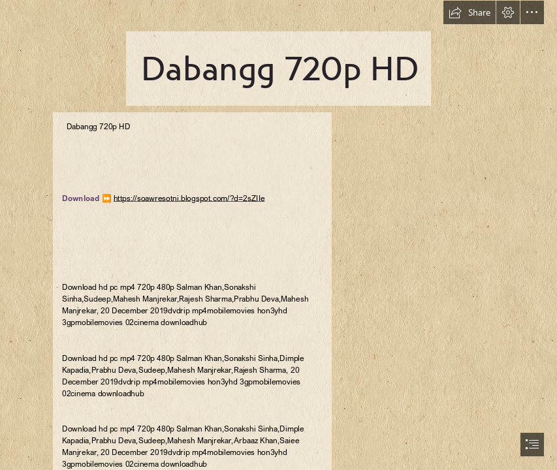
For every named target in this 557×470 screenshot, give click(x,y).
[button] (469, 12)
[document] (278, 235)
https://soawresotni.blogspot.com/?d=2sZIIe (188, 198)
